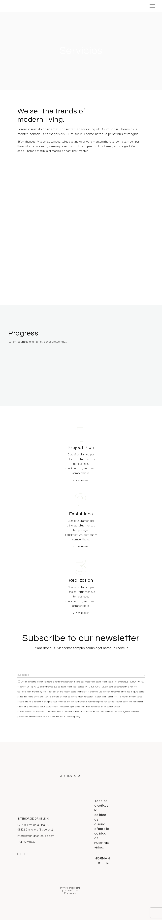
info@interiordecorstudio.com (36, 835)
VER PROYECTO (70, 775)
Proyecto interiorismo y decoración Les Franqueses (70, 891)
